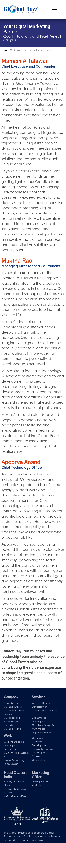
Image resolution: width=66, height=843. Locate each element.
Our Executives (13, 706)
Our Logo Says (12, 728)
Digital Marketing (42, 732)
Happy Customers (42, 749)
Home (5, 50)
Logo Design (11, 763)
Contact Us (38, 760)
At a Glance (11, 703)
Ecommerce (11, 749)
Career (36, 756)
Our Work (37, 737)
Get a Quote (39, 752)
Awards (8, 725)
